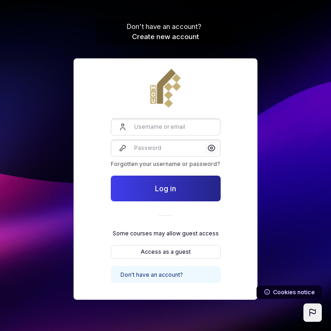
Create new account (165, 36)
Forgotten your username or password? (165, 163)
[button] (312, 312)
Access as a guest (166, 251)
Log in (165, 188)
